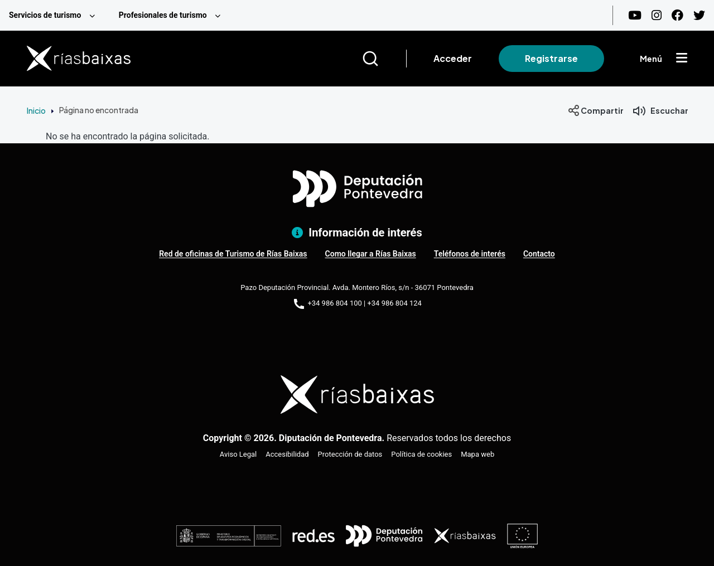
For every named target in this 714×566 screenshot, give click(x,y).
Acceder (452, 58)
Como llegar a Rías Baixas (370, 253)
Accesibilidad (287, 454)
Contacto (539, 253)
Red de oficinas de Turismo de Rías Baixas (233, 253)
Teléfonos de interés (469, 253)
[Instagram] (657, 15)
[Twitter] (699, 15)
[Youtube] (634, 15)
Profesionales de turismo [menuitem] (163, 15)
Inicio (36, 110)
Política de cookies (421, 454)
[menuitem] (55, 15)
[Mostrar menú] (681, 58)
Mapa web (477, 454)
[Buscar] (384, 58)
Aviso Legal (238, 454)
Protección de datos (350, 454)
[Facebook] (677, 15)
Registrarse (551, 58)
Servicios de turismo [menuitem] (45, 15)
